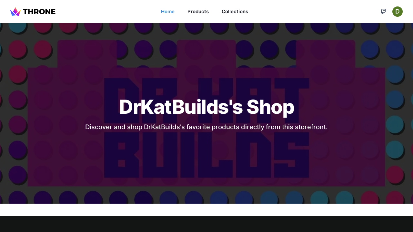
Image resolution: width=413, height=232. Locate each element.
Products (198, 11)
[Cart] (383, 11)
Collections (235, 11)
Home (168, 11)
